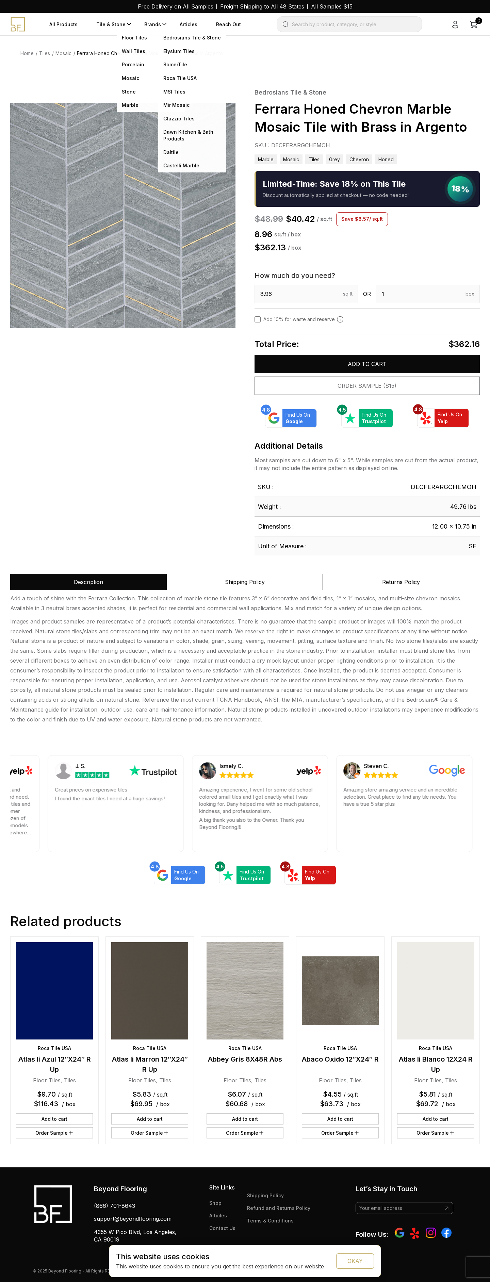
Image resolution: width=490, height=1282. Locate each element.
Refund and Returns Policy (278, 1208)
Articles (188, 24)
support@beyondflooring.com (133, 1218)
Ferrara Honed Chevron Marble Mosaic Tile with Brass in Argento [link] (150, 53)
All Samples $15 (332, 6)
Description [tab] (88, 582)
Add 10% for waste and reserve (303, 319)
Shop (215, 1203)
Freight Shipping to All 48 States (262, 6)
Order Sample (54, 1133)
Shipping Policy (265, 1195)
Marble (266, 159)
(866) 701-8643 (114, 1205)
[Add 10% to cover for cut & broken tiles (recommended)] (340, 319)
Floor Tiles (47, 1080)
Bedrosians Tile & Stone (290, 92)
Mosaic (63, 53)
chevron (359, 159)
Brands (152, 24)
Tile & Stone (111, 24)
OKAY (355, 1261)
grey (334, 159)
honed (386, 159)
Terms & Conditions (270, 1220)
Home (27, 53)
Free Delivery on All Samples (175, 6)
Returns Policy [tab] (401, 582)
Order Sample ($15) (367, 385)
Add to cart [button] (54, 1119)
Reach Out (228, 24)
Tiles (44, 53)
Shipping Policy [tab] (245, 582)
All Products (63, 24)
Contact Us (222, 1228)
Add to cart (367, 364)
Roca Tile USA (54, 1048)
